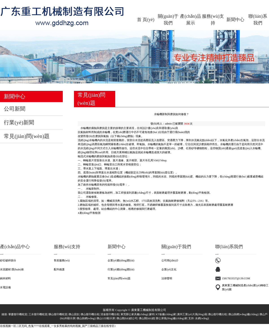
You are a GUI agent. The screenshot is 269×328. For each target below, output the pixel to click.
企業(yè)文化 (168, 269)
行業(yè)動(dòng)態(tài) (121, 269)
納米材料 (5, 278)
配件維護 (59, 269)
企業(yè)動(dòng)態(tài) (121, 260)
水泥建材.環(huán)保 (12, 269)
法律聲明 (166, 278)
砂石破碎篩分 (8, 260)
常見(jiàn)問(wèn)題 (119, 278)
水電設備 (5, 287)
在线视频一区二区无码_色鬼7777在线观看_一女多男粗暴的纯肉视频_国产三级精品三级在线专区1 (58, 326)
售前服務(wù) (62, 260)
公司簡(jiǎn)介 (169, 260)
